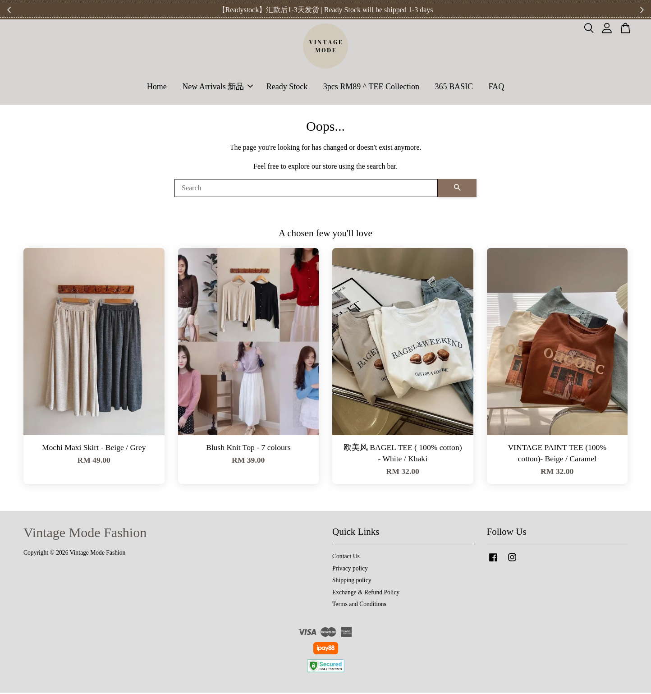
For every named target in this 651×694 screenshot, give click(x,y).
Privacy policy (350, 569)
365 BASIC (454, 87)
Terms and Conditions (359, 605)
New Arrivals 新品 (217, 87)
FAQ (496, 87)
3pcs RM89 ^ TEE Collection (371, 87)
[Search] (306, 189)
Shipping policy (351, 581)
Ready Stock (287, 87)
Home (157, 87)
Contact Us (346, 557)
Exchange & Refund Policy (365, 593)
